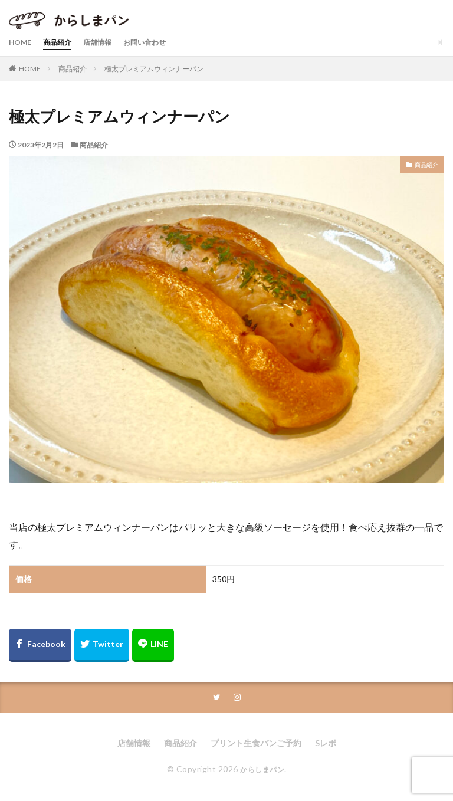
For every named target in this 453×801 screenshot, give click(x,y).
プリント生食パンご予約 (256, 744)
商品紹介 (63, 42)
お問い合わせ (161, 42)
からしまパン (262, 770)
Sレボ (325, 744)
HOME (22, 42)
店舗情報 (107, 42)
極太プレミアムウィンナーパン (153, 68)
